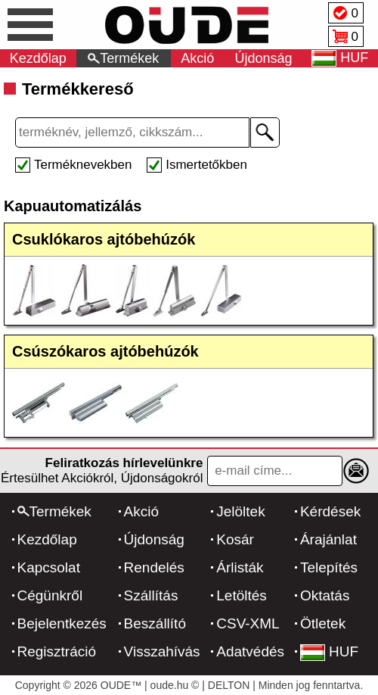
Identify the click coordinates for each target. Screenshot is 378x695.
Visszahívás (162, 651)
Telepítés (329, 567)
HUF (329, 651)
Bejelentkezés (62, 623)
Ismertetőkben (206, 164)
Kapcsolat (48, 567)
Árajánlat (328, 539)
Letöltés (241, 595)
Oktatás (324, 595)
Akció (197, 58)
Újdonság (264, 58)
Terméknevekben (83, 164)
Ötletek (322, 623)
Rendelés (154, 567)
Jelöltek (240, 511)
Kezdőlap (38, 58)
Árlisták (239, 567)
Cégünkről (50, 595)
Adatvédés (250, 651)
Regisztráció (57, 651)
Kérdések (330, 511)
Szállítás (151, 595)
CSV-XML (247, 623)
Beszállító (155, 623)
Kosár (235, 539)
